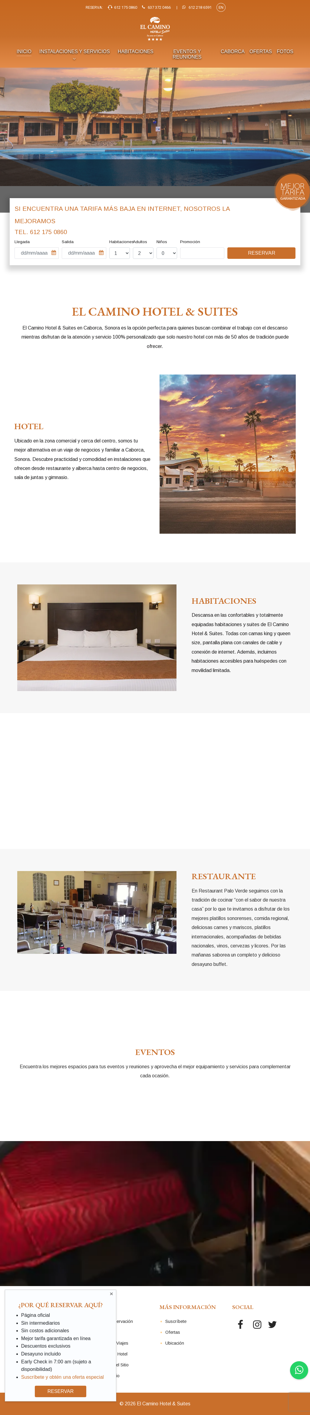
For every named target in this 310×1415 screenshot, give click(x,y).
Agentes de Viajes (110, 1343)
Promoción (190, 242)
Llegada (22, 242)
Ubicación (174, 1343)
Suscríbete (175, 1321)
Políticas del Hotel (110, 1354)
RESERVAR (61, 1391)
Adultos (140, 242)
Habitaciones (121, 242)
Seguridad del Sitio (111, 1364)
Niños (162, 242)
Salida (68, 242)
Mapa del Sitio (106, 1375)
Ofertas (172, 1332)
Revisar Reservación (113, 1321)
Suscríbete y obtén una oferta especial (62, 1377)
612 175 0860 (48, 232)
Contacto (101, 1332)
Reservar (261, 253)
